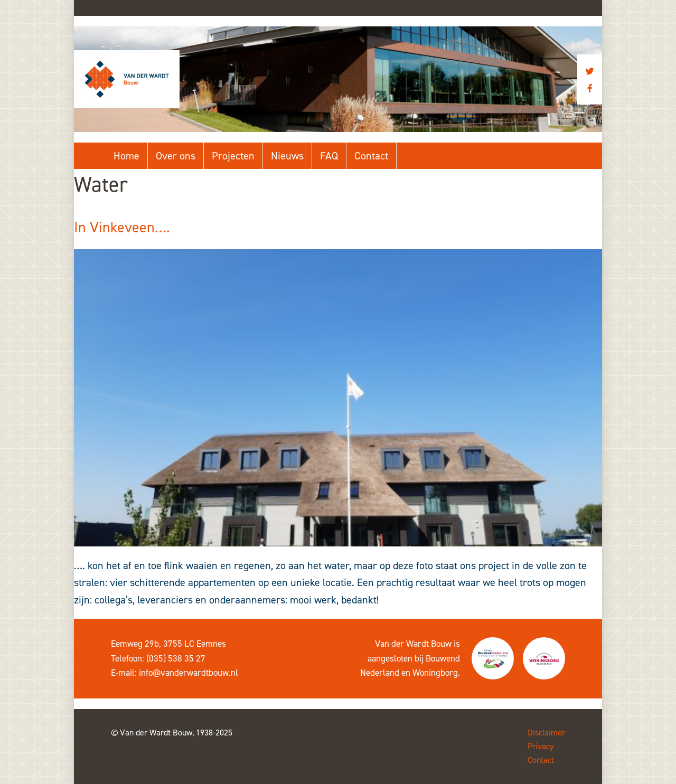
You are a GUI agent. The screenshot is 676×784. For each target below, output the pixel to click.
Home (126, 156)
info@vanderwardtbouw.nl (188, 672)
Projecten (233, 156)
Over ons (175, 156)
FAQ (329, 156)
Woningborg (435, 672)
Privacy (540, 746)
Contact (371, 156)
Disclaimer (546, 732)
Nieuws (287, 156)
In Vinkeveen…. (122, 227)
